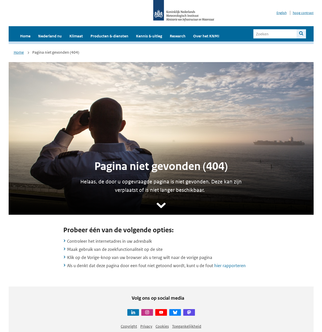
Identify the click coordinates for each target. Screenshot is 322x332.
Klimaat (76, 36)
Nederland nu (50, 36)
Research (178, 36)
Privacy (146, 326)
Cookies (162, 326)
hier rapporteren (230, 265)
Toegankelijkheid (186, 326)
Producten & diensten (109, 36)
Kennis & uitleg (149, 36)
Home (25, 36)
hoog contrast (303, 13)
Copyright (129, 326)
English (282, 13)
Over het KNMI (206, 36)
